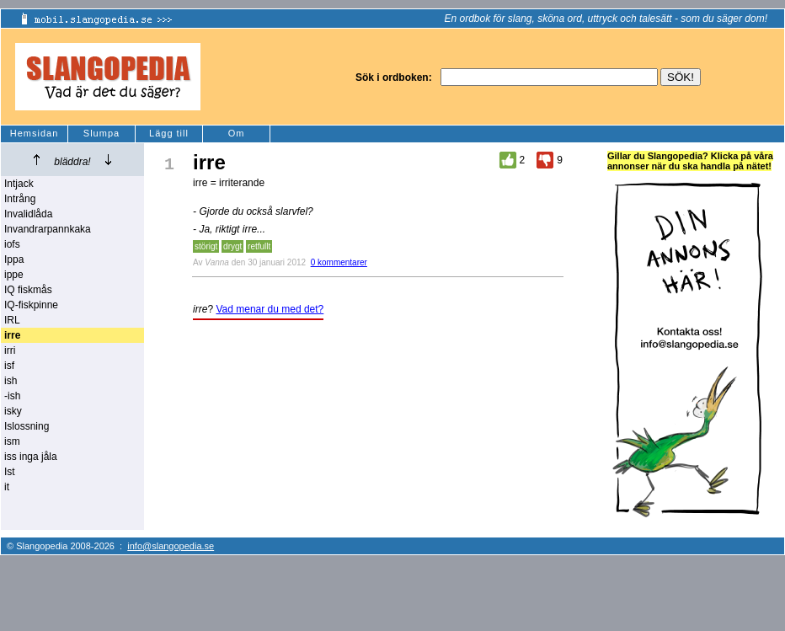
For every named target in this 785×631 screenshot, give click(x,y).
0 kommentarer (339, 262)
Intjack (19, 184)
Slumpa (101, 133)
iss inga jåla (30, 457)
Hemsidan (34, 133)
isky (13, 411)
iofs (12, 244)
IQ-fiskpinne (31, 305)
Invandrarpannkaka (47, 229)
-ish (12, 396)
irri (9, 350)
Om (236, 133)
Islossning (26, 426)
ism (12, 441)
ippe (14, 275)
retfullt (259, 246)
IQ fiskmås (28, 290)
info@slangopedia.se (170, 546)
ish (10, 381)
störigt (206, 246)
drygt (232, 246)
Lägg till (169, 133)
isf (9, 366)
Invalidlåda (28, 214)
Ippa (14, 259)
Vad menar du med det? (269, 309)
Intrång (19, 199)
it (6, 487)
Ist (9, 472)
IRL (12, 320)
